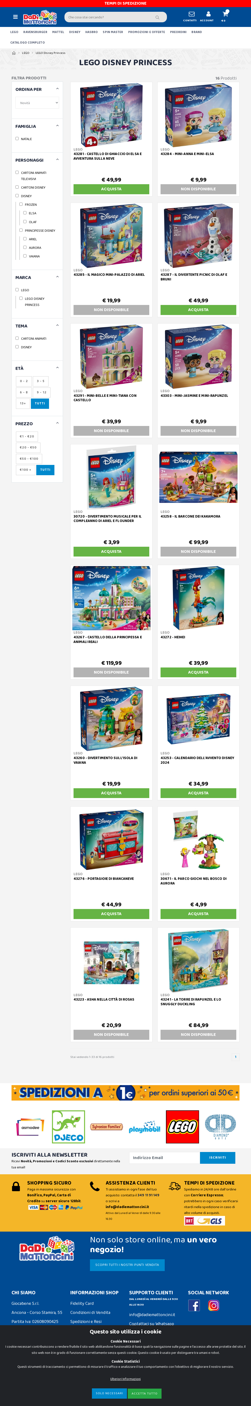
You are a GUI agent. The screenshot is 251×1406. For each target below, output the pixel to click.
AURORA (35, 248)
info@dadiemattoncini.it (152, 1314)
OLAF (33, 222)
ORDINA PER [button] (28, 89)
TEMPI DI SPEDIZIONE (125, 3)
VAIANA (34, 256)
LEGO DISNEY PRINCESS (34, 302)
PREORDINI (178, 32)
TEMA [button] (21, 326)
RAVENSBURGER (35, 32)
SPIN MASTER (113, 32)
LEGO (14, 32)
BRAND (196, 32)
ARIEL (33, 239)
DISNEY (74, 32)
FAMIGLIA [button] (25, 126)
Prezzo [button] (24, 424)
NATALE (26, 139)
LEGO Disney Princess (51, 53)
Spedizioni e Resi (85, 1321)
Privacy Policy (24, 1374)
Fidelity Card (82, 1303)
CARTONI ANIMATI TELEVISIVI (33, 176)
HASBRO (91, 32)
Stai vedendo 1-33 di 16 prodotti (92, 1057)
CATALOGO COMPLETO (27, 42)
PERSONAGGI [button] (29, 160)
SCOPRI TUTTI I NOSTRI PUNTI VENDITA (127, 1265)
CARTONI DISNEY (33, 187)
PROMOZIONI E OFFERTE (146, 32)
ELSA (32, 213)
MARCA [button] (23, 277)
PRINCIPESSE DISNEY (40, 230)
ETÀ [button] (19, 368)
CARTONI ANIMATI (33, 338)
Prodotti (226, 78)
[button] (227, 17)
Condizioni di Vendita (90, 1312)
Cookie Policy (24, 1365)
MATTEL (58, 32)
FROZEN (31, 204)
